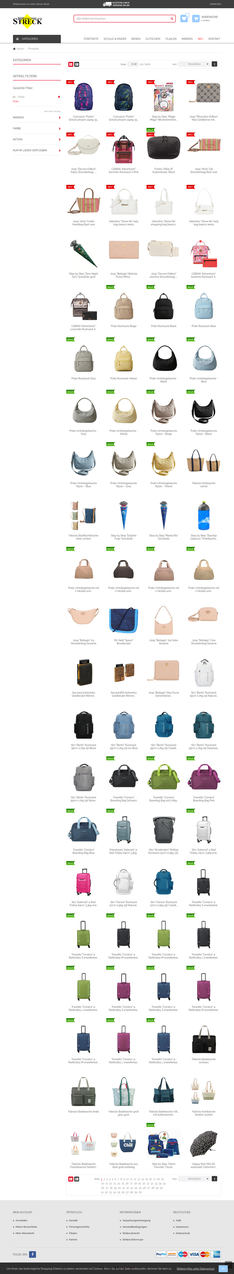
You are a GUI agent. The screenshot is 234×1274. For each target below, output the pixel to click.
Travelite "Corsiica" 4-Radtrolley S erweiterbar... (204, 904)
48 (152, 1187)
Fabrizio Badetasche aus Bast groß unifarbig (123, 1165)
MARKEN (187, 38)
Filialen (73, 1233)
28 (135, 1183)
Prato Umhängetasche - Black (164, 380)
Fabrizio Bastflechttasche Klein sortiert (83, 537)
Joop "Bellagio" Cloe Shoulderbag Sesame (204, 642)
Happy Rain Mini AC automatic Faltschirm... (204, 1165)
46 (144, 1187)
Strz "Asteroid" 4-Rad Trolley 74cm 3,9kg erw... (204, 851)
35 (164, 1183)
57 (127, 1192)
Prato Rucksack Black (163, 326)
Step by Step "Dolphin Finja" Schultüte (123, 537)
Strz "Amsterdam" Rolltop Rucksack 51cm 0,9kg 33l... (163, 851)
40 (119, 1187)
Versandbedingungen (135, 1226)
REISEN (135, 38)
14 (142, 1179)
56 (123, 1192)
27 (131, 1183)
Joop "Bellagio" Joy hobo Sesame (163, 642)
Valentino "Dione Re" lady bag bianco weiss (123, 223)
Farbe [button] (17, 128)
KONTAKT (214, 38)
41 (123, 1187)
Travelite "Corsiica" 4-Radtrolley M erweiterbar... (124, 956)
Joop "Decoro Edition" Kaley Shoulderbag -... (83, 170)
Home (20, 48)
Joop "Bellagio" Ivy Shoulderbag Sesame (83, 642)
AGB (178, 1220)
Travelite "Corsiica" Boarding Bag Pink (204, 799)
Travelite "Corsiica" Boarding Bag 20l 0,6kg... (163, 799)
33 (156, 1183)
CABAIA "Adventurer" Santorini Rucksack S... (204, 275)
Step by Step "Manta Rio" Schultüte (163, 537)
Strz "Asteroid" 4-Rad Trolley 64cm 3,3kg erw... (83, 904)
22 (110, 1183)
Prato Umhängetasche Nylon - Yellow (164, 485)
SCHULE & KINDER (115, 38)
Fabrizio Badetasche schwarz (204, 1061)
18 (158, 1179)
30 (143, 1183)
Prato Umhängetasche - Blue (204, 380)
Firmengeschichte (79, 1226)
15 (146, 1179)
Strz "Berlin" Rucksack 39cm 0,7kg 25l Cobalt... (163, 746)
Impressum (182, 1226)
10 (127, 1179)
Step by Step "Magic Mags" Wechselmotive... (164, 118)
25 (122, 1183)
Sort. (174, 64)
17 (154, 1179)
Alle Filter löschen (52, 111)
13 (139, 1179)
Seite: (97, 1179)
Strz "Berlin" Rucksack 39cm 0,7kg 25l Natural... (204, 694)
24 (118, 1183)
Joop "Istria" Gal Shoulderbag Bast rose (203, 170)
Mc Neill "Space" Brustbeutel (123, 642)
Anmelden (215, 4)
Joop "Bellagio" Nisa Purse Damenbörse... (163, 694)
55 (118, 1192)
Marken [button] (18, 117)
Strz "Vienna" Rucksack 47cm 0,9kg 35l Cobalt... (164, 904)
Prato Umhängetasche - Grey (84, 432)
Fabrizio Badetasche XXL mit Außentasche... (163, 1113)
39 (115, 1187)
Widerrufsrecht (131, 1233)
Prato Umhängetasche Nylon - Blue (83, 485)
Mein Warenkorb (25, 1233)
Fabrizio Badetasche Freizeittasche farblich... (83, 1165)
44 (136, 1187)
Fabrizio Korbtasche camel (203, 485)
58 (131, 1192)
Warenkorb (211, 19)
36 (102, 1187)
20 (102, 1183)
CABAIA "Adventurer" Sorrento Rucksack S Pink (124, 170)
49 (157, 1187)
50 (161, 1187)
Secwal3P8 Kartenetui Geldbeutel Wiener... (124, 694)
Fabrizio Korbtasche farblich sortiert (203, 1113)
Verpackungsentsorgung (137, 1220)
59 (135, 1192)
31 (148, 1183)
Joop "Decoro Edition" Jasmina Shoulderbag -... (163, 275)
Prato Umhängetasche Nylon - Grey (124, 485)
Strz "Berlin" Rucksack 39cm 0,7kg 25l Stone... (83, 799)
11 (131, 1179)
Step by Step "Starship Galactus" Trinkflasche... (203, 537)
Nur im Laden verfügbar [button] (30, 150)
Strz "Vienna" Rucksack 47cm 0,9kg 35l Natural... (123, 904)
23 (114, 1183)
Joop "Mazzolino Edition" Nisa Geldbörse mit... (204, 118)
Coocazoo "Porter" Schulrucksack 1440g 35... (83, 118)
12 (135, 1179)
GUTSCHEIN (153, 38)
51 (102, 1192)
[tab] (37, 117)
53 (110, 1192)
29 (139, 1183)
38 (111, 1187)
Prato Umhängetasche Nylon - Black (204, 432)
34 (160, 1183)
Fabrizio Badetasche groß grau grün (123, 1113)
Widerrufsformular (133, 1239)
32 (152, 1183)
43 (131, 1187)
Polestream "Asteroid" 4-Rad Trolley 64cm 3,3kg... (123, 851)
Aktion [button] (17, 139)
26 (127, 1183)
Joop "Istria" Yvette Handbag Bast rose (83, 223)
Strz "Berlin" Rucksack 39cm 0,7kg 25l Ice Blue (124, 746)
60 (140, 1192)
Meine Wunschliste (27, 1226)
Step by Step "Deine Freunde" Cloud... (163, 1165)
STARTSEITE (91, 38)
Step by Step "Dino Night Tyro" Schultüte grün (83, 275)
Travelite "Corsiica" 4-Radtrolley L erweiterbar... (204, 956)
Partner (73, 1239)
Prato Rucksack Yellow (123, 378)
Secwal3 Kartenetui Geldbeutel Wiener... (83, 694)
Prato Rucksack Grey (83, 378)
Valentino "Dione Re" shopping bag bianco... (164, 223)
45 (140, 1187)
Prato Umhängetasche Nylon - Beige (164, 432)
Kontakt (73, 1220)
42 (127, 1187)
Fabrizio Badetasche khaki (83, 1111)
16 (150, 1179)
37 (106, 1187)
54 (114, 1192)
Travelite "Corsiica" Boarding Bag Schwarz (123, 799)
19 (162, 1179)
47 (148, 1187)
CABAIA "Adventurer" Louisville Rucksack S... (83, 327)
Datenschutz (183, 1233)
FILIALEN (170, 38)
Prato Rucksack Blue (204, 326)
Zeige (123, 64)
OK (223, 1268)
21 (106, 1183)
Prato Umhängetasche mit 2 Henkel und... (83, 589)
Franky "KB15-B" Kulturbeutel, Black (164, 170)
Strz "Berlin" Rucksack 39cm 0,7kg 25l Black (83, 746)
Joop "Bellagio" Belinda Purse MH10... (123, 275)
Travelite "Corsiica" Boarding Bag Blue (84, 851)
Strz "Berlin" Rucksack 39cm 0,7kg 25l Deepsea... (204, 746)
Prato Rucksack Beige (124, 326)
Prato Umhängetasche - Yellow (124, 432)
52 (106, 1192)
